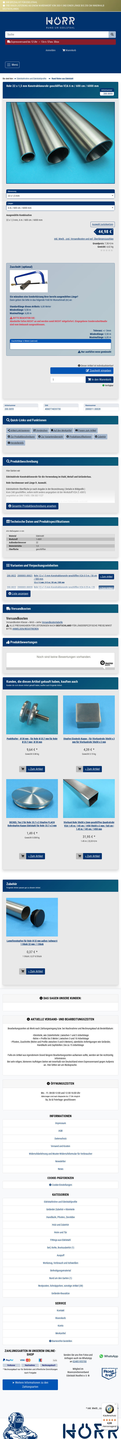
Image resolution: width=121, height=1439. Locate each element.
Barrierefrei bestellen (60, 1356)
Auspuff (60, 1270)
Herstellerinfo (16, 458)
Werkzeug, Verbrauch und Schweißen (60, 1278)
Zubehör (100, 452)
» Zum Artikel (35, 784)
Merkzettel (61, 1348)
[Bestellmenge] (68, 395)
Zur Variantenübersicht (50, 452)
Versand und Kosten (60, 1161)
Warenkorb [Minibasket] (69, 50)
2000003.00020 (25, 602)
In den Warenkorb (99, 395)
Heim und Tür (60, 1247)
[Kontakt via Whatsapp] (108, 1371)
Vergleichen (40, 445)
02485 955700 (80, 1376)
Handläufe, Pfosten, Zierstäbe (60, 1232)
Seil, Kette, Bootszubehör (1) (60, 1263)
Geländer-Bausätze (61, 1308)
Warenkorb (60, 1333)
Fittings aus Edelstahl (60, 1255)
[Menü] (115, 1405)
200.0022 (11, 591)
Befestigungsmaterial (60, 1285)
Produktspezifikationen (79, 452)
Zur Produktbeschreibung (21, 452)
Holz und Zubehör (60, 1240)
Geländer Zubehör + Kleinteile (60, 1224)
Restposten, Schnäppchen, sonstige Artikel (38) (60, 1301)
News (60, 1184)
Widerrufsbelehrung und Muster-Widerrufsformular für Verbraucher (60, 1169)
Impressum (60, 1138)
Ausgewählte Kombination (19, 230)
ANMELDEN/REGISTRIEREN (25, 644)
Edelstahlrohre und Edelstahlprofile (60, 1217)
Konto (60, 1341)
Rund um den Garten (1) (60, 1293)
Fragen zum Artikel (85, 445)
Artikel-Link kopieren (19, 445)
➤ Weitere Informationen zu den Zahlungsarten (30, 1400)
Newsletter (60, 1176)
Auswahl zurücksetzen (102, 239)
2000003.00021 (25, 591)
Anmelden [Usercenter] (51, 50)
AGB (60, 1146)
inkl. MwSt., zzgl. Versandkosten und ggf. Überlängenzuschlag (83, 254)
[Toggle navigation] (12, 65)
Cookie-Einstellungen (60, 1200)
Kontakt (60, 1325)
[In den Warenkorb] (22, 784)
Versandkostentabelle (52, 637)
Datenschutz (61, 1153)
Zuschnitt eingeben (98, 386)
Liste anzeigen (18, 608)
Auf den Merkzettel (61, 445)
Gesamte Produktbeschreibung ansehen (32, 521)
